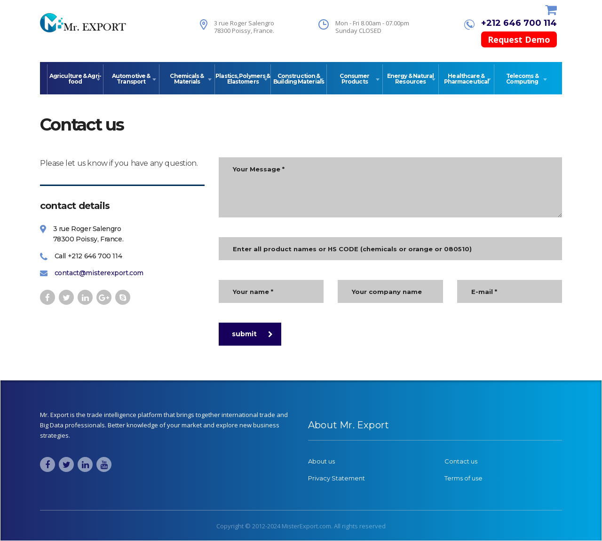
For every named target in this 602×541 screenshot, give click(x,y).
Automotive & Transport (131, 78)
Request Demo (519, 39)
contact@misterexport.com (99, 273)
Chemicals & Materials (187, 78)
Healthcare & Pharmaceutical (466, 78)
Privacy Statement (336, 478)
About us (321, 461)
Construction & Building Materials (298, 78)
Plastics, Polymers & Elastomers (242, 78)
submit (252, 334)
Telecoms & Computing (522, 78)
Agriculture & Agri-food (75, 78)
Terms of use (463, 478)
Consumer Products (354, 78)
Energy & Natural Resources (410, 78)
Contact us (460, 461)
